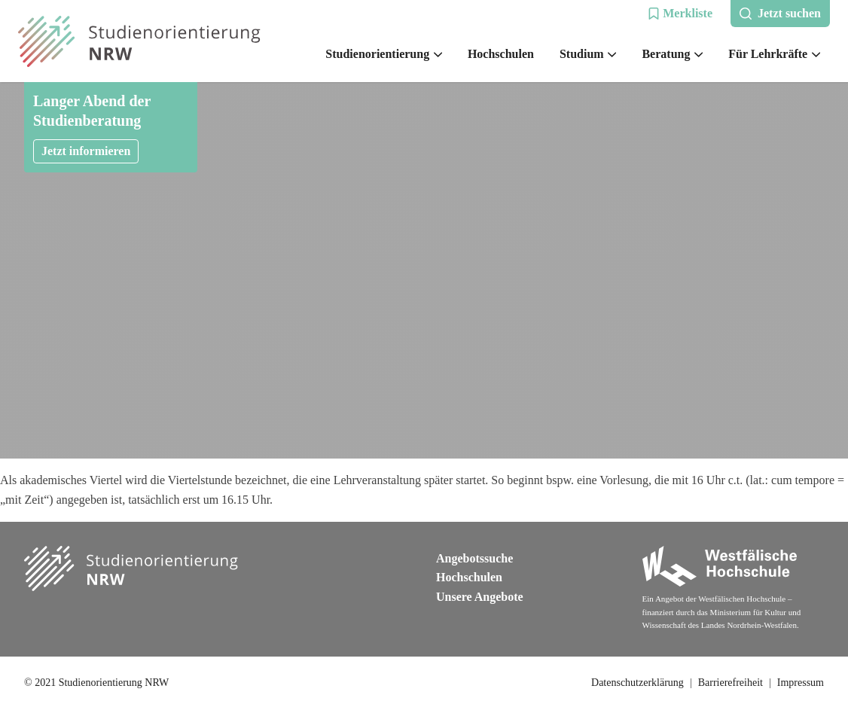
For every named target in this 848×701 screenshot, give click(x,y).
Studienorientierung (383, 53)
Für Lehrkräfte (774, 53)
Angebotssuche (474, 558)
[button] (680, 13)
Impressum (800, 682)
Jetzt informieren (85, 151)
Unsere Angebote (479, 596)
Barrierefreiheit (730, 682)
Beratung (672, 53)
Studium (588, 53)
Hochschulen (501, 53)
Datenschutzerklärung (637, 682)
